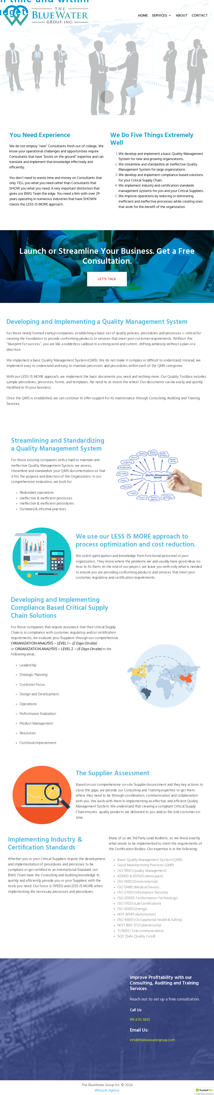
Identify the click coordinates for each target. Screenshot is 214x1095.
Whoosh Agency (107, 1090)
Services (161, 15)
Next (107, 96)
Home (143, 15)
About (182, 15)
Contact (200, 15)
